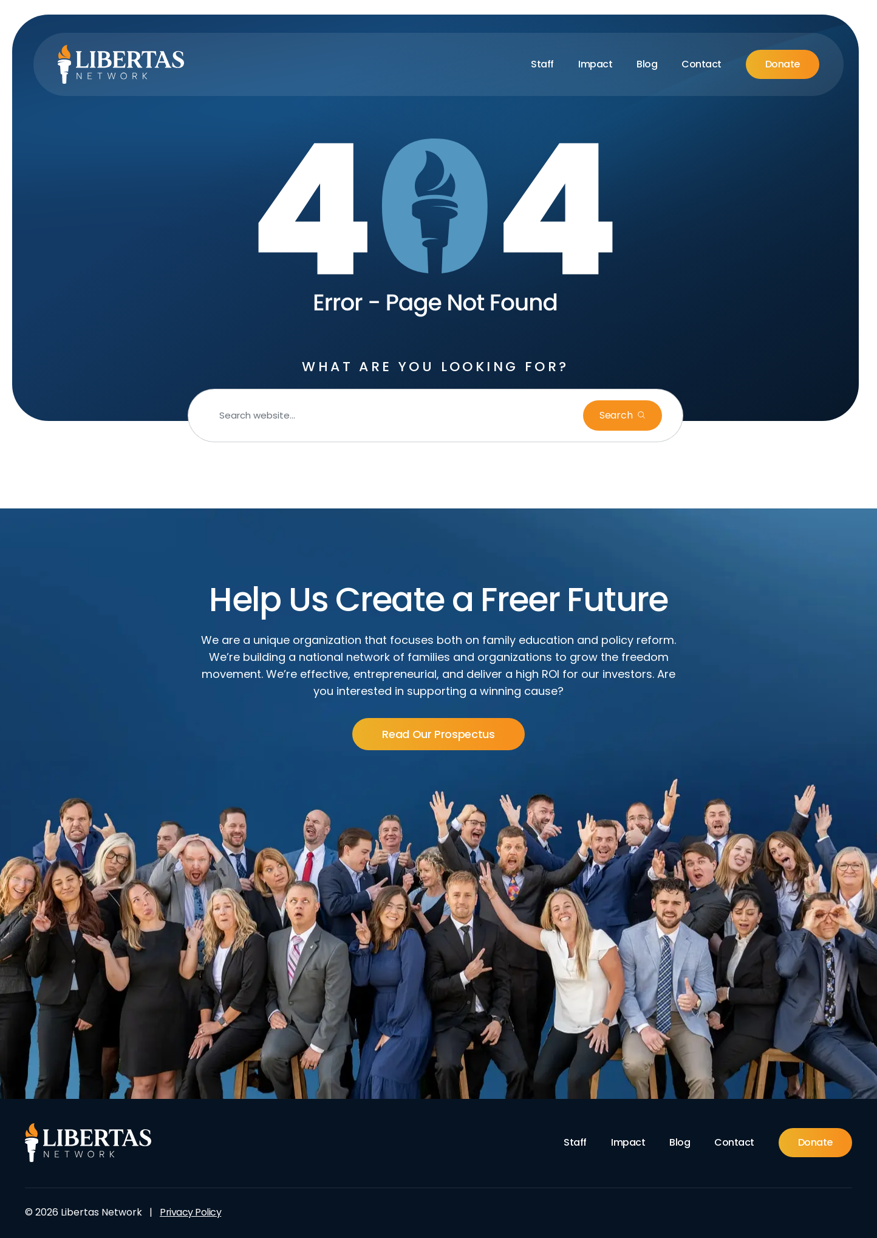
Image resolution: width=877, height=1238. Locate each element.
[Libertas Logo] (121, 64)
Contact (701, 64)
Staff (542, 64)
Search (617, 415)
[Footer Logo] (88, 1142)
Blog (646, 64)
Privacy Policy (190, 1212)
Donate (782, 64)
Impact (595, 64)
